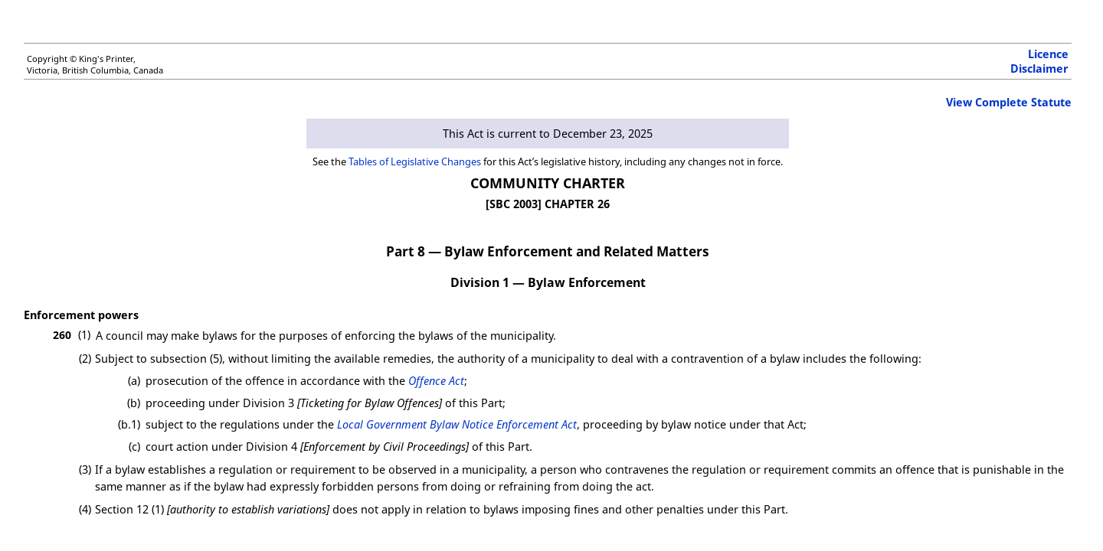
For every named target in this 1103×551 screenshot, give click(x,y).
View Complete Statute (1009, 102)
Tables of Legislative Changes (415, 161)
